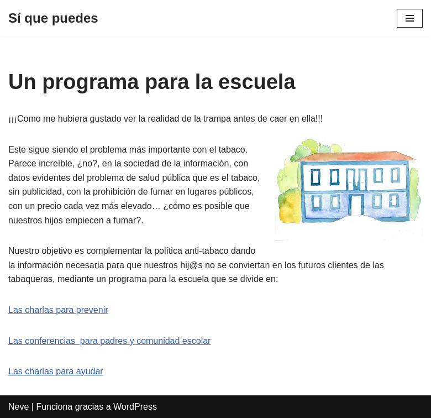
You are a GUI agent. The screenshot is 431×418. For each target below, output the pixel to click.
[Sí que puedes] (53, 18)
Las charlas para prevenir (58, 310)
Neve (18, 406)
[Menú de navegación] (410, 18)
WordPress (135, 406)
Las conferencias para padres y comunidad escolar (109, 341)
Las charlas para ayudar (55, 371)
